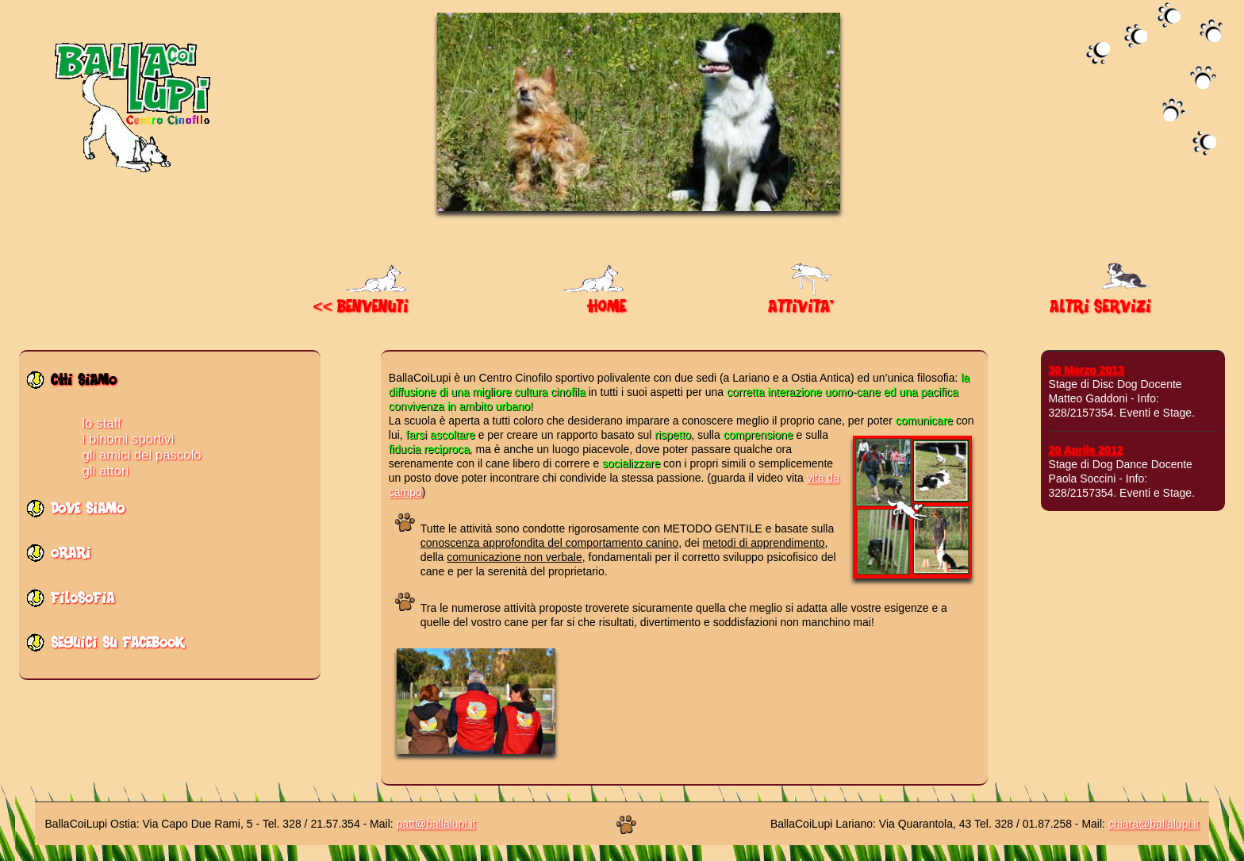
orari (70, 557)
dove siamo (88, 513)
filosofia (82, 602)
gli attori (106, 471)
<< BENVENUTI (362, 301)
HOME (594, 301)
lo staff (102, 423)
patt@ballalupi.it (436, 823)
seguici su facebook (117, 647)
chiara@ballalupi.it (1154, 823)
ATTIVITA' (801, 301)
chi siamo (84, 384)
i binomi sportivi (129, 439)
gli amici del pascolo (142, 455)
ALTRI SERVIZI (1102, 301)
